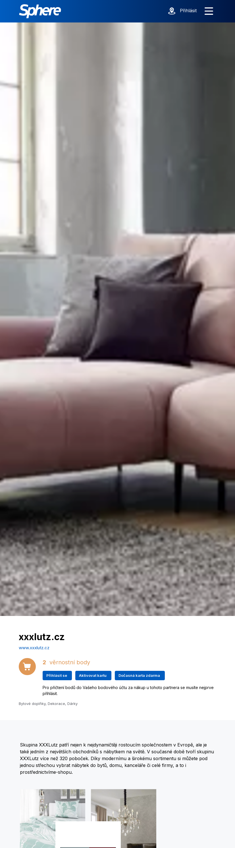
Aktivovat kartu (93, 675)
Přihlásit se (56, 675)
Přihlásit (188, 10)
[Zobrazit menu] (209, 11)
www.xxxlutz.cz (34, 647)
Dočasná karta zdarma (139, 675)
